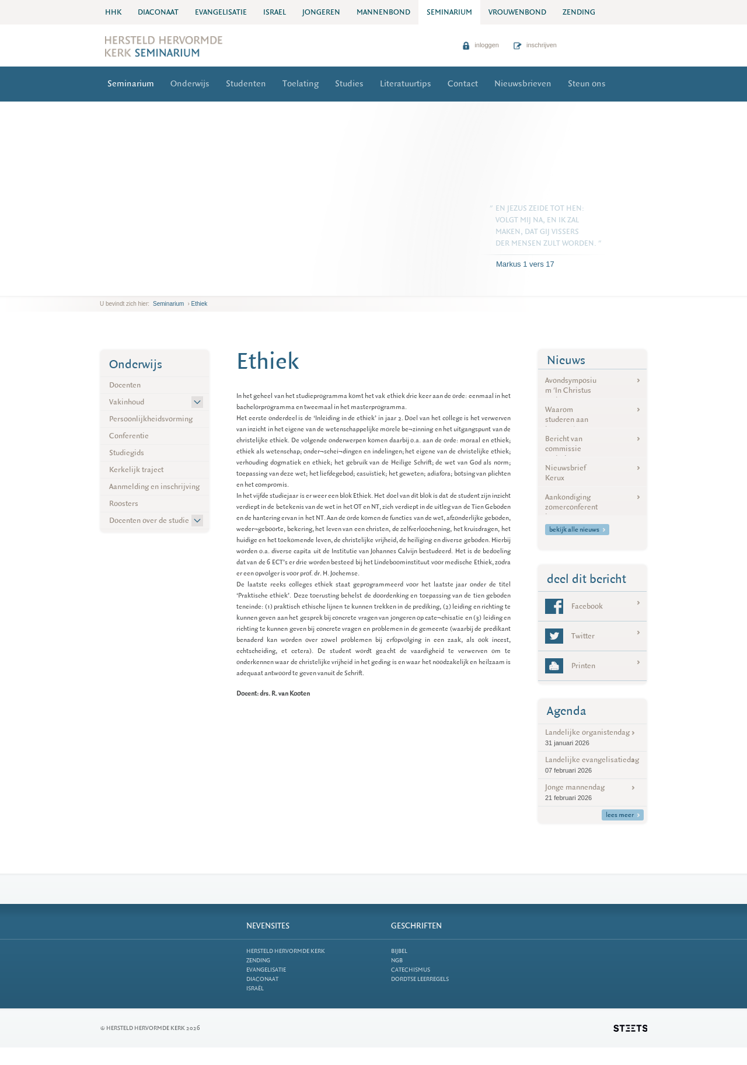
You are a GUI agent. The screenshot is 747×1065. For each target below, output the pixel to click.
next (116, 286)
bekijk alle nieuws (577, 529)
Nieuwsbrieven (522, 83)
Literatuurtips (405, 83)
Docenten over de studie (149, 520)
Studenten (246, 83)
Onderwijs (190, 83)
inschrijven (535, 44)
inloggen (480, 44)
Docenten (125, 385)
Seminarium (130, 83)
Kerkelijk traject (136, 469)
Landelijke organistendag (592, 737)
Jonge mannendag (592, 792)
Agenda (567, 711)
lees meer (623, 815)
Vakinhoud (126, 402)
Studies (349, 83)
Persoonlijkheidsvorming (151, 419)
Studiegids (126, 453)
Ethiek (199, 304)
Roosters (123, 503)
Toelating (300, 83)
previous (102, 286)
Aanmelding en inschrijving (154, 486)
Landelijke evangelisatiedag (592, 765)
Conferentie (129, 436)
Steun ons (587, 83)
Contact (463, 83)
